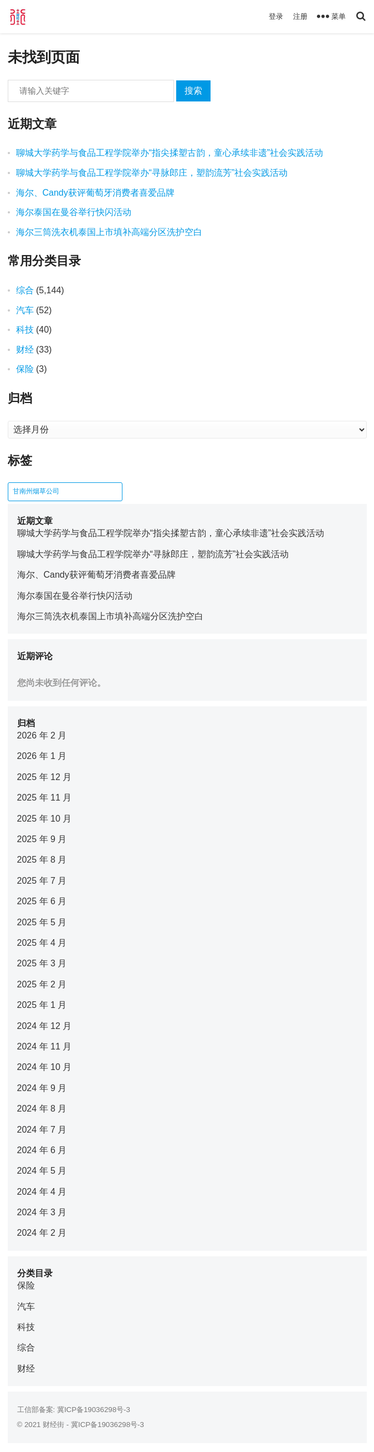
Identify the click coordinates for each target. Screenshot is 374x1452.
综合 (25, 290)
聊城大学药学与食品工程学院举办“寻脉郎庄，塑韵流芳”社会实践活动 (152, 172)
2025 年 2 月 (42, 984)
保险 (25, 369)
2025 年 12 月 (44, 777)
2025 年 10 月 (44, 818)
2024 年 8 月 (42, 1108)
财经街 (53, 1424)
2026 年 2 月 (42, 735)
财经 (25, 349)
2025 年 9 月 (42, 839)
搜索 (193, 90)
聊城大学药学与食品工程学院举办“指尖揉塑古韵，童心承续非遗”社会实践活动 (170, 152)
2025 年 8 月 (42, 859)
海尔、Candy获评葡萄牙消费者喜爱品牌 (95, 192)
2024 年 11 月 (44, 1046)
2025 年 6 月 (42, 901)
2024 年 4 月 (42, 1191)
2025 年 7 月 (42, 880)
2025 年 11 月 (44, 797)
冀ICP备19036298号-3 (93, 1409)
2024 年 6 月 (42, 1150)
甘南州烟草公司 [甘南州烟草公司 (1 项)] (36, 491)
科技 (25, 329)
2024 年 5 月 (42, 1170)
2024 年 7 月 (42, 1129)
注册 (300, 16)
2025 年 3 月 (42, 963)
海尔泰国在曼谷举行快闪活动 (73, 212)
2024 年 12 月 (44, 1026)
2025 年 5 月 (42, 922)
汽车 (25, 310)
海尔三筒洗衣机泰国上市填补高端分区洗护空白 (109, 232)
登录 (276, 16)
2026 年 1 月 (42, 756)
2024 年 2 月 (42, 1232)
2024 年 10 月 (44, 1067)
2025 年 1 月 (42, 1005)
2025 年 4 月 (42, 942)
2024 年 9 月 (42, 1088)
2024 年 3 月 (42, 1212)
